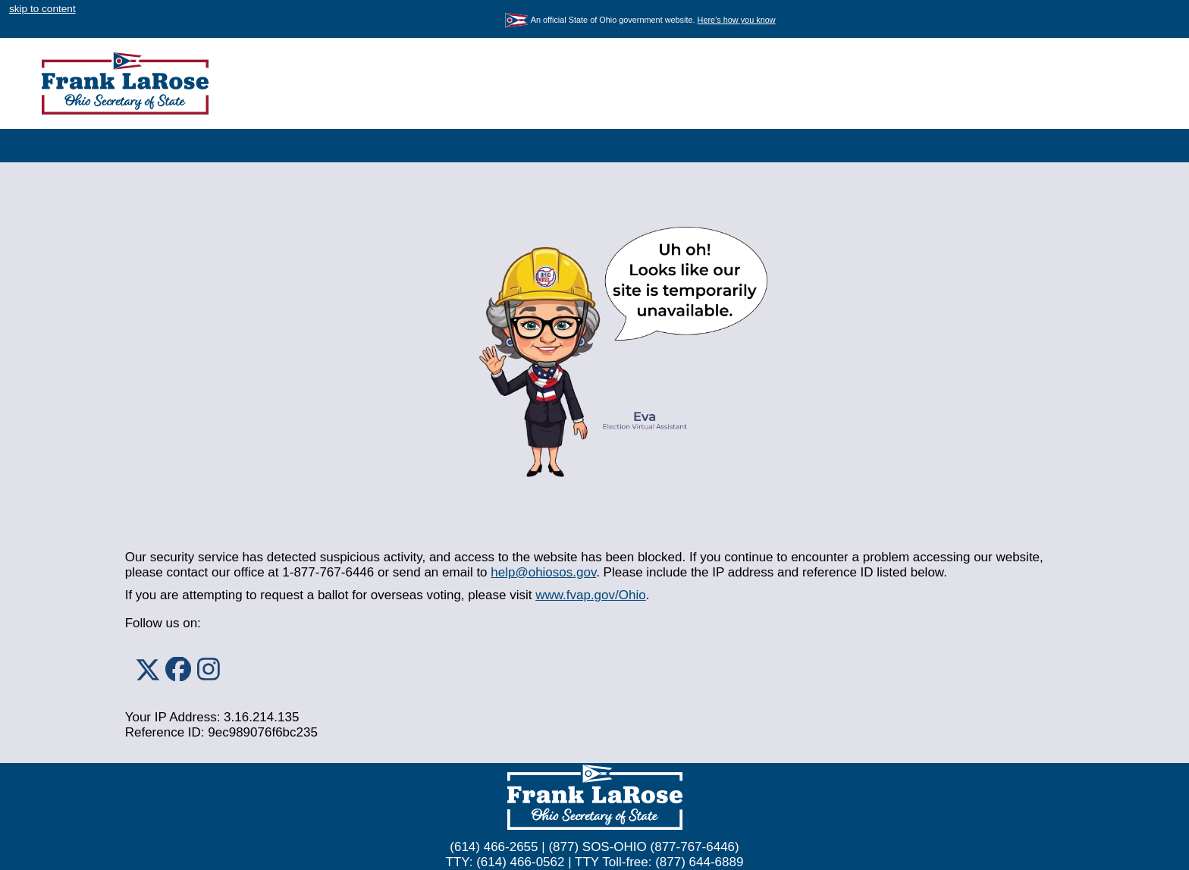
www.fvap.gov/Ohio (590, 595)
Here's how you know (737, 19)
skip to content (42, 8)
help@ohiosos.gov (543, 572)
